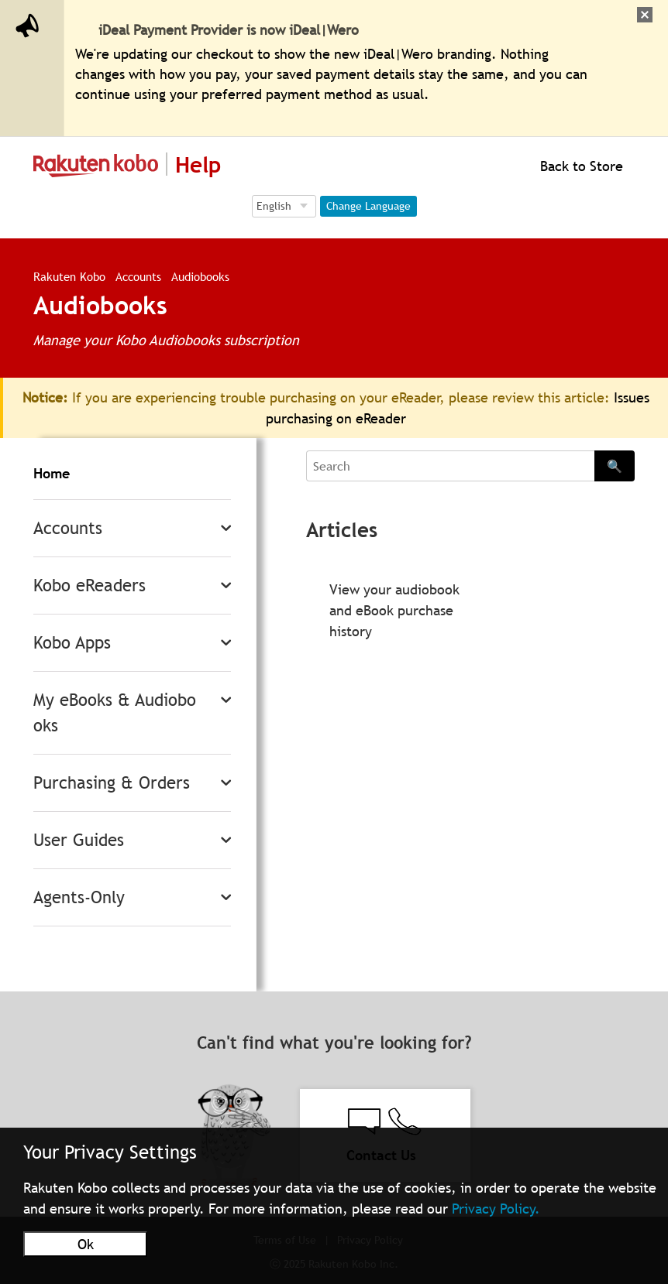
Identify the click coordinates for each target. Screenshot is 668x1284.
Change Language (368, 206)
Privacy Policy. (496, 1208)
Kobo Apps (72, 642)
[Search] (450, 465)
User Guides (78, 840)
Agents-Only (79, 897)
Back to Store (579, 166)
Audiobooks (200, 276)
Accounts (138, 276)
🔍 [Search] (614, 465)
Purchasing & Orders (111, 782)
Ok (85, 1244)
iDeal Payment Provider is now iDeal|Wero (228, 30)
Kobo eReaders (89, 585)
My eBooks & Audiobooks (114, 713)
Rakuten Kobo (69, 276)
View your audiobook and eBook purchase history (394, 610)
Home (51, 473)
